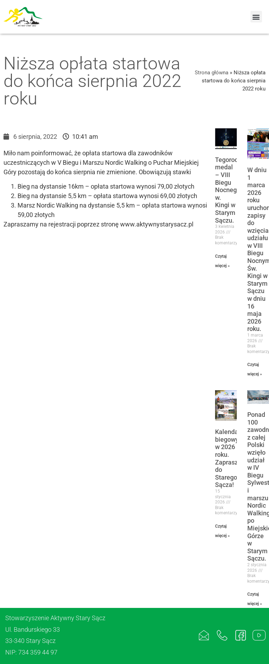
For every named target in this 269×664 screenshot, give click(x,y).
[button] (256, 16)
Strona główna (211, 72)
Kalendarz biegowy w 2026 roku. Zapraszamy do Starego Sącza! (232, 458)
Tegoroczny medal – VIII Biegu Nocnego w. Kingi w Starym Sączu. (231, 190)
